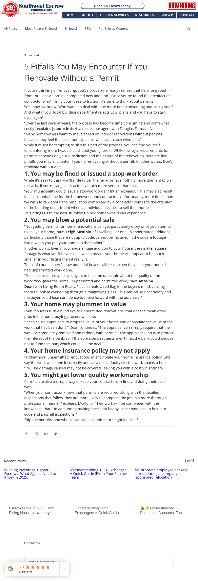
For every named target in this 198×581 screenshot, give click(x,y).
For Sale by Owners (113, 28)
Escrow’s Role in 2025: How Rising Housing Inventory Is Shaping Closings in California (31, 510)
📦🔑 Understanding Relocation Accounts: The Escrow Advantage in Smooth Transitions (164, 510)
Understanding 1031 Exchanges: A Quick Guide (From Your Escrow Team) (97, 510)
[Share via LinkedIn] (46, 433)
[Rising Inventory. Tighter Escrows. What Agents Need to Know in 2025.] (33, 484)
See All (189, 460)
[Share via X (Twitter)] (36, 433)
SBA (88, 28)
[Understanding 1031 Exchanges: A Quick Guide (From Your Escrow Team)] (99, 484)
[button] (189, 28)
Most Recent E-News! (41, 28)
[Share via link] (56, 433)
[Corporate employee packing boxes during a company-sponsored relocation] (164, 484)
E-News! (71, 28)
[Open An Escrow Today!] (112, 6)
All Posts (10, 28)
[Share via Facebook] (26, 433)
